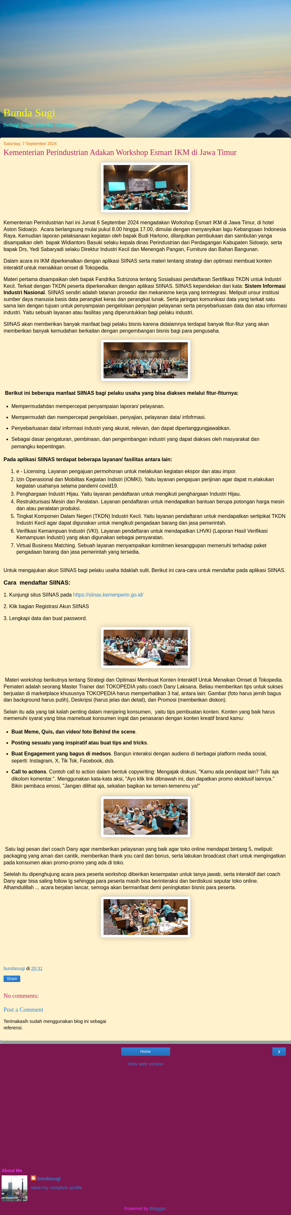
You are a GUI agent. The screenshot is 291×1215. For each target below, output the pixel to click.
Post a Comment (23, 1009)
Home (145, 1051)
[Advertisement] (145, 55)
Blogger (158, 1208)
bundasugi (49, 1178)
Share (12, 979)
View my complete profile (56, 1187)
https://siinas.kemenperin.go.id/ (108, 595)
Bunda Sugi (29, 112)
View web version (146, 1063)
